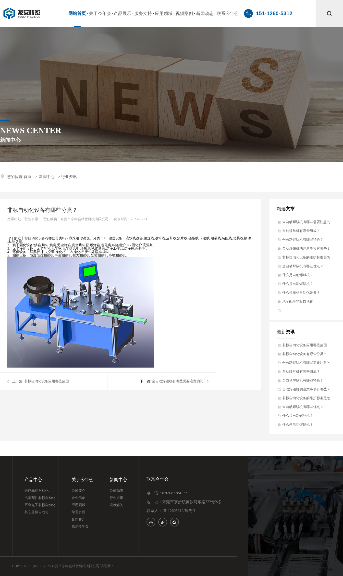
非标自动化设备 (33, 238)
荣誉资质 (78, 512)
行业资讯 (69, 177)
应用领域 (163, 13)
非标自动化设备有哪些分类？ (304, 354)
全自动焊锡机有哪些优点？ (302, 266)
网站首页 (77, 13)
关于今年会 (100, 13)
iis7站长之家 (286, 311)
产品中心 (33, 479)
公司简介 (78, 491)
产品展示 (122, 13)
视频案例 (184, 13)
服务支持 (143, 13)
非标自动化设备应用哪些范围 (46, 381)
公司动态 (116, 491)
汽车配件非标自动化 (297, 301)
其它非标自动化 (36, 512)
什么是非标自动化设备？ (301, 292)
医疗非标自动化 (36, 491)
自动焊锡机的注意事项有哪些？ (306, 248)
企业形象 (78, 498)
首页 (27, 177)
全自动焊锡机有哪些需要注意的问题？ (306, 223)
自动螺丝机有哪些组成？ (301, 231)
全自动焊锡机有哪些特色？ (302, 240)
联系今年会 (228, 13)
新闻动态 (205, 13)
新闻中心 (47, 177)
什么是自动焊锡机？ (297, 284)
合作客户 (78, 519)
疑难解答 (116, 505)
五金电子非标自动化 (39, 505)
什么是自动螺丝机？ (297, 275)
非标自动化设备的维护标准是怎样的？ (306, 259)
